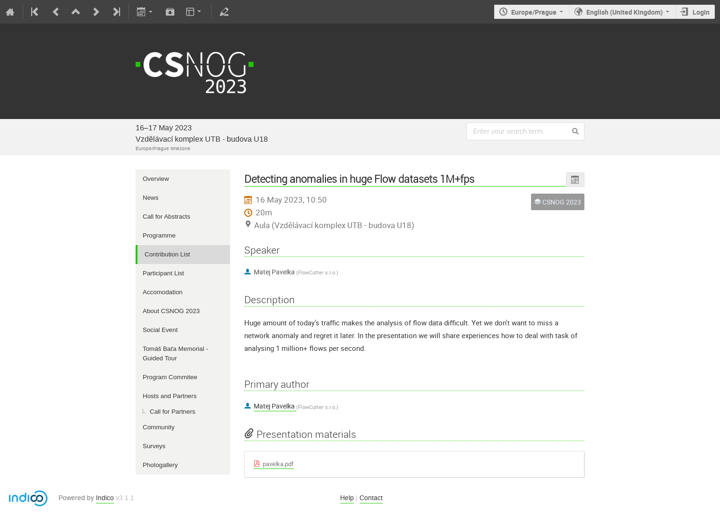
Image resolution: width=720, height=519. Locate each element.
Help (347, 497)
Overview (156, 178)
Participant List (163, 273)
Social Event (160, 329)
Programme (159, 235)
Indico (105, 497)
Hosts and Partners (170, 396)
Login (701, 12)
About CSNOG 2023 (171, 311)
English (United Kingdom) (624, 12)
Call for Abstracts (166, 216)
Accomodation (162, 292)
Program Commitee (170, 377)
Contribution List (167, 254)
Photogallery (160, 464)
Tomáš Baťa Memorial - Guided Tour (175, 353)
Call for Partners (172, 411)
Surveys (154, 446)
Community (158, 427)
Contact (371, 497)
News (150, 197)
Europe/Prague (534, 12)
